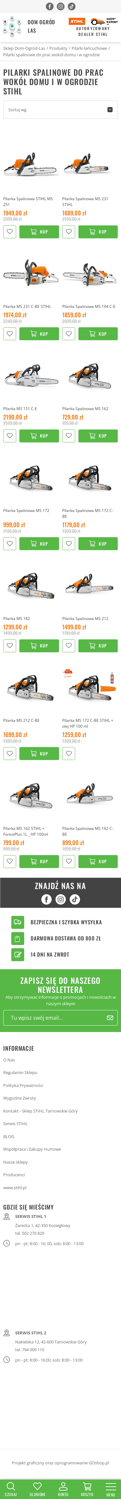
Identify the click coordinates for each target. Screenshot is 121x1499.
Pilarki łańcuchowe (89, 48)
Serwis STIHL (15, 1123)
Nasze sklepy (15, 1162)
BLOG (8, 1136)
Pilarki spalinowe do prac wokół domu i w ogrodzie (51, 55)
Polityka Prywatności (23, 1085)
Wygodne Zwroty (19, 1098)
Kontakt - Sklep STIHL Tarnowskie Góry (40, 1111)
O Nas (9, 1060)
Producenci (14, 1175)
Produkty (58, 48)
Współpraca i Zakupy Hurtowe (32, 1149)
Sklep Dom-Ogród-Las (24, 48)
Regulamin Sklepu (20, 1072)
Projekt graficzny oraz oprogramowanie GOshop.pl (60, 1463)
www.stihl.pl (14, 1187)
